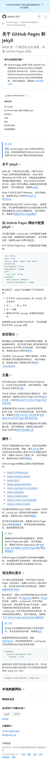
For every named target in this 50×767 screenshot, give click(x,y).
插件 (7, 438)
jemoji (36, 448)
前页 (30, 350)
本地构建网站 (13, 689)
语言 (39, 631)
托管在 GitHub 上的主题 (24, 414)
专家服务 (6, 757)
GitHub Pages (12, 22)
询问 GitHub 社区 (10, 731)
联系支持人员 (9, 735)
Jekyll (35, 187)
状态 (35, 754)
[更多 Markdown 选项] (28, 96)
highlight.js (7, 640)
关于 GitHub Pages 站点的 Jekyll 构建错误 (23, 617)
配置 (32, 240)
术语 (23, 754)
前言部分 (10, 334)
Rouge (44, 597)
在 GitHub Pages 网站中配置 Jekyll (23, 225)
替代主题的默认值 (24, 429)
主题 (7, 375)
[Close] (42, 4)
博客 (13, 757)
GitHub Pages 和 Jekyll (16, 25)
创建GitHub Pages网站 (25, 213)
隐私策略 (5, 719)
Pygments (27, 597)
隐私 (29, 754)
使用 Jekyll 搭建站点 (29, 22)
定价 (41, 754)
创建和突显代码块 (10, 589)
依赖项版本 (16, 524)
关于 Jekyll (11, 164)
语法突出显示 (13, 573)
